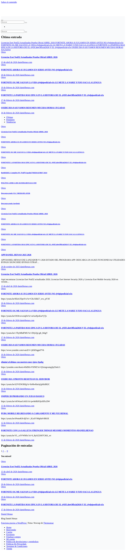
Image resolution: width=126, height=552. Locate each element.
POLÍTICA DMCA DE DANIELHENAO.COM (18, 183)
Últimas (9, 117)
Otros (3, 52)
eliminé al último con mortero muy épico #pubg (22, 362)
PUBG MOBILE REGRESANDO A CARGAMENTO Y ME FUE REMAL (34, 413)
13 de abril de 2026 (9, 62)
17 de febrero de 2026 (10, 100)
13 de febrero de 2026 (10, 406)
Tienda (9, 549)
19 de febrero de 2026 (10, 87)
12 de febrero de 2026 (10, 423)
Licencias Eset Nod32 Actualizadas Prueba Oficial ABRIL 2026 (29, 57)
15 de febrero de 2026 (10, 371)
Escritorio (10, 534)
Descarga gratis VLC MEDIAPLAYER (15, 193)
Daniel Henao (13, 8)
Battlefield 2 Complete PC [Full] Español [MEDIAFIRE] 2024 (24, 173)
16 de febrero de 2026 (10, 113)
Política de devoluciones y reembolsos (22, 541)
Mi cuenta (10, 539)
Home (8, 527)
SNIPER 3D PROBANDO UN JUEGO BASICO (22, 396)
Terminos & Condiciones (16, 546)
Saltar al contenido (9, 2)
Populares (10, 120)
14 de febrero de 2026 (10, 389)
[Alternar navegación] (2, 20)
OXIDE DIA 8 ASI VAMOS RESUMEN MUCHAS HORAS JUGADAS (33, 108)
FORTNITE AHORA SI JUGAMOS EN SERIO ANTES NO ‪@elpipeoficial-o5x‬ (36, 70)
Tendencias (11, 122)
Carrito (9, 532)
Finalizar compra (13, 537)
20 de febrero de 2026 (10, 75)
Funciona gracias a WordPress (14, 523)
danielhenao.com (25, 62)
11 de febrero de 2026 (10, 440)
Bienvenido (11, 530)
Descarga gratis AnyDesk (10, 203)
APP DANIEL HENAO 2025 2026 (16, 255)
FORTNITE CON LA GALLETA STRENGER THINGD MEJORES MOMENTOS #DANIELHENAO (47, 430)
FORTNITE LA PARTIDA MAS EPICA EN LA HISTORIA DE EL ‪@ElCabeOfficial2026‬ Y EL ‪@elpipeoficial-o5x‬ (52, 95)
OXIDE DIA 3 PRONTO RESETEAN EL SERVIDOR (25, 379)
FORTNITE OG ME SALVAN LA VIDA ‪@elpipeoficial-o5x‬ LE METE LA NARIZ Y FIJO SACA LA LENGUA (51, 82)
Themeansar (48, 523)
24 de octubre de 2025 (10, 267)
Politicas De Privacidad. (16, 544)
